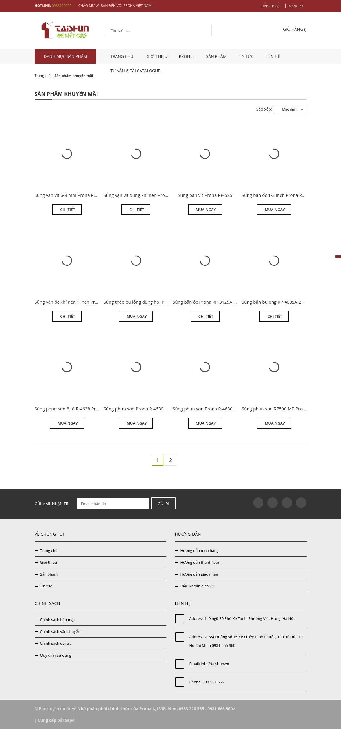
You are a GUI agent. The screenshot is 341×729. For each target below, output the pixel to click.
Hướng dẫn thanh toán (200, 562)
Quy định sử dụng (55, 655)
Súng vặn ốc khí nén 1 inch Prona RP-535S (78, 302)
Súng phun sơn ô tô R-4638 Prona (69, 409)
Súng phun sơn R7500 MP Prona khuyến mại (287, 409)
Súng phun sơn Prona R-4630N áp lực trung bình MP (226, 409)
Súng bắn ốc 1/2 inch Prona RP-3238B (280, 195)
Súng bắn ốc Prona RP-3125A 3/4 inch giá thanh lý (224, 302)
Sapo (70, 720)
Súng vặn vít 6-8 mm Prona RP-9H (69, 195)
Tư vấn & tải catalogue (135, 71)
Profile (186, 56)
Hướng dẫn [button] (188, 534)
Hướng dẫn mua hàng (199, 550)
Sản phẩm (216, 56)
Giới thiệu (156, 56)
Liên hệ (272, 56)
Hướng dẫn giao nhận (199, 574)
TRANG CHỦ (122, 56)
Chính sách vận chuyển (60, 631)
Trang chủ (49, 550)
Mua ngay (206, 209)
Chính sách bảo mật (57, 619)
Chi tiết (67, 209)
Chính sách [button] (47, 603)
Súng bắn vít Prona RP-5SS (205, 195)
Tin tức (246, 56)
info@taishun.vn (215, 663)
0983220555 (213, 681)
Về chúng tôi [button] (49, 534)
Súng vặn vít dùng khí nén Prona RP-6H (144, 195)
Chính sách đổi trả (56, 643)
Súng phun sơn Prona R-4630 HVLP (139, 409)
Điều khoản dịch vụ (197, 586)
